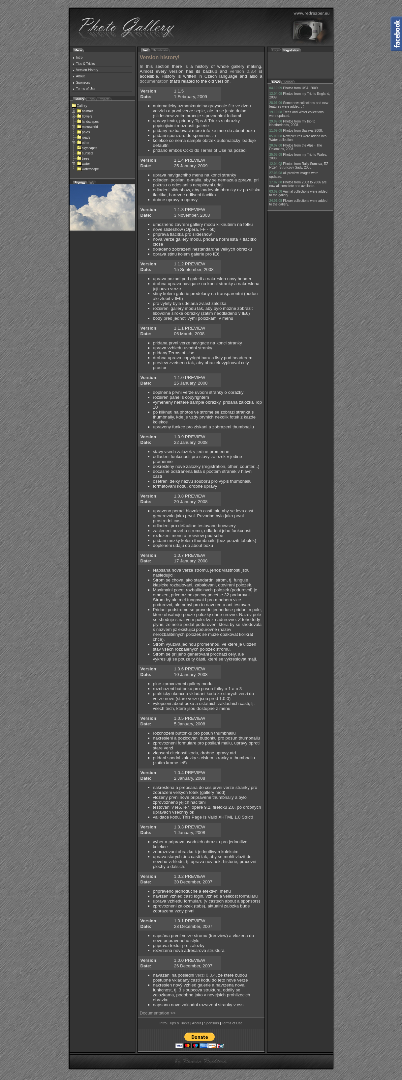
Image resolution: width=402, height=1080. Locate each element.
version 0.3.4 (243, 71)
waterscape (88, 169)
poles (83, 132)
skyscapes (87, 148)
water (83, 164)
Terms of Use (86, 89)
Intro (79, 57)
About (80, 76)
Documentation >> (158, 1013)
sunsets (85, 153)
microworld (87, 127)
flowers (85, 116)
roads (83, 137)
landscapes (88, 121)
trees (83, 158)
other (83, 143)
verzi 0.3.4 (205, 975)
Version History (87, 70)
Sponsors (83, 82)
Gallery (79, 106)
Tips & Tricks (85, 64)
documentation (154, 81)
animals (85, 111)
